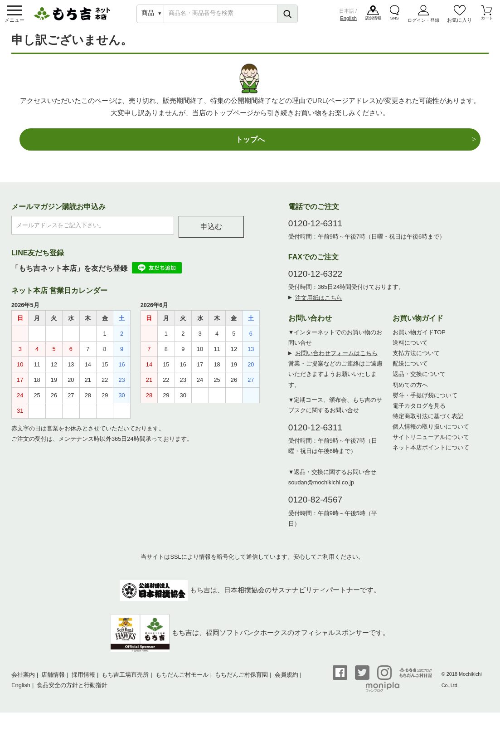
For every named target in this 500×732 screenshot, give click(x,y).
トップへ (250, 146)
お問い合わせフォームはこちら (336, 360)
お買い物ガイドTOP (419, 339)
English (348, 21)
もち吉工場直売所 (125, 681)
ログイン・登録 (423, 22)
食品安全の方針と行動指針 (72, 692)
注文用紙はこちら (318, 305)
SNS (395, 22)
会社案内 (23, 681)
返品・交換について (419, 381)
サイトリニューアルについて (431, 444)
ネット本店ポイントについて (431, 454)
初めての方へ (410, 392)
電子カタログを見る (419, 413)
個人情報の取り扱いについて (431, 433)
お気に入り (459, 22)
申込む (211, 234)
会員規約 (286, 681)
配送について (410, 371)
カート (487, 22)
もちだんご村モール (182, 681)
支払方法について (416, 360)
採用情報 (83, 681)
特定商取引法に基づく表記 (428, 423)
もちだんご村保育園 (241, 681)
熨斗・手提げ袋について (425, 402)
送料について (410, 349)
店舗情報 (373, 22)
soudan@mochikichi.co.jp (321, 489)
